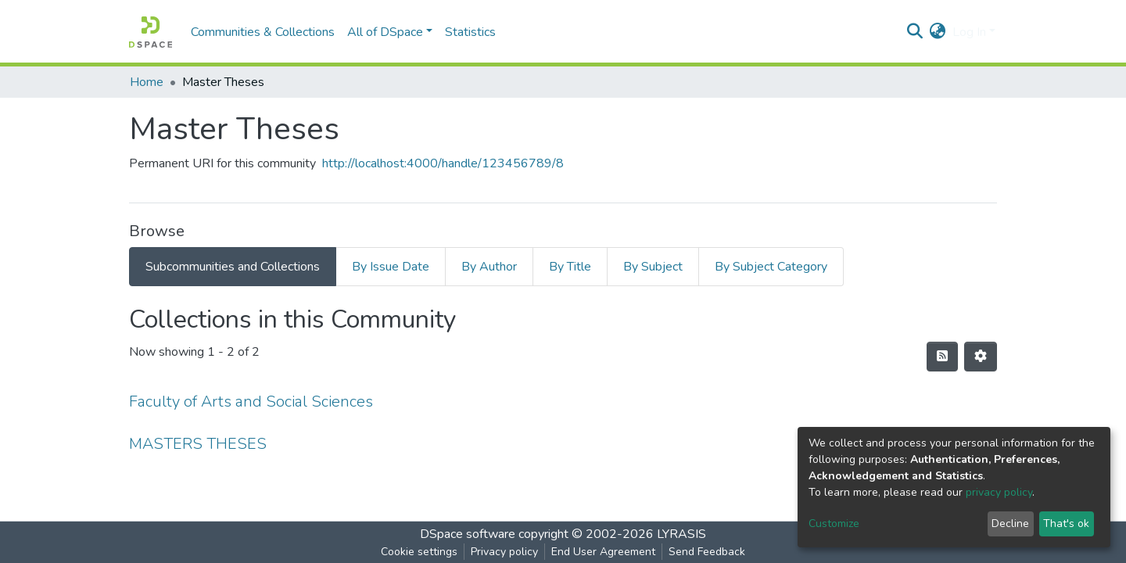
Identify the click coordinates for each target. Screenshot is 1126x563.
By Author (489, 266)
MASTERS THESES (198, 443)
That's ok (1066, 523)
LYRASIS (681, 534)
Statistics (470, 32)
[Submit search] (915, 32)
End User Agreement (603, 551)
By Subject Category (771, 266)
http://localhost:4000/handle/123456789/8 (443, 163)
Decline (1010, 523)
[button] (938, 32)
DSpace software (467, 534)
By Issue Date (390, 266)
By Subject (653, 266)
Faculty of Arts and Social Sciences (251, 401)
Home (146, 82)
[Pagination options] (980, 356)
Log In (969, 32)
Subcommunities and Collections (232, 266)
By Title (570, 266)
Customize (834, 523)
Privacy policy (504, 551)
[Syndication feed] (942, 356)
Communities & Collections (263, 32)
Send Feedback (707, 551)
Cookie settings (419, 551)
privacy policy (999, 492)
